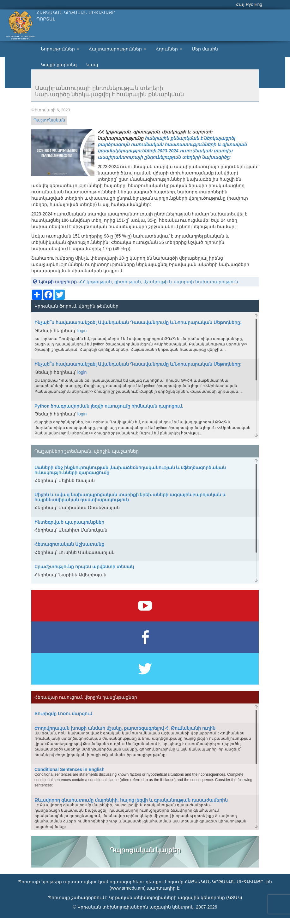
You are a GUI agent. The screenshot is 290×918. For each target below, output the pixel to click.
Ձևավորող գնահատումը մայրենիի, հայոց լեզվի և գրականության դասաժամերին (131, 800)
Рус (249, 4)
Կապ (92, 64)
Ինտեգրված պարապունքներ (69, 522)
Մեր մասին (205, 48)
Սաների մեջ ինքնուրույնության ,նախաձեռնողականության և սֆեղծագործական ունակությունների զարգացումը (130, 470)
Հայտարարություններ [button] (117, 48)
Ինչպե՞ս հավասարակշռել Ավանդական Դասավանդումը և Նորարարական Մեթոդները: (138, 322)
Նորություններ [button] (60, 48)
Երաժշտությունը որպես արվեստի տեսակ (84, 566)
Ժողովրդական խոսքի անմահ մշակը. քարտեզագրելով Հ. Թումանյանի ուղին (124, 728)
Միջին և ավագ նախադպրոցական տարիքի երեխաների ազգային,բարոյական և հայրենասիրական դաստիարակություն (130, 497)
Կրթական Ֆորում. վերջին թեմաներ (76, 306)
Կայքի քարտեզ (59, 64)
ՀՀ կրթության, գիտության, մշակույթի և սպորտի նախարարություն (158, 281)
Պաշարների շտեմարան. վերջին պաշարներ (86, 451)
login (82, 330)
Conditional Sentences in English (69, 769)
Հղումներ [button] (169, 48)
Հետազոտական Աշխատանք (69, 544)
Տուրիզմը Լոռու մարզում (63, 713)
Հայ (240, 4)
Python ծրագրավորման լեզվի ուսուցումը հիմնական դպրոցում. (108, 406)
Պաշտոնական (49, 120)
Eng (258, 4)
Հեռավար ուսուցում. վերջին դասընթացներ (85, 697)
